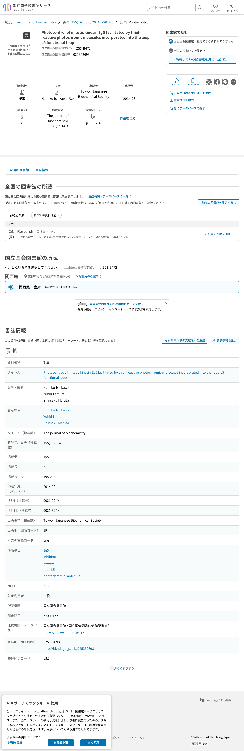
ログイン (232, 7)
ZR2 (46, 585)
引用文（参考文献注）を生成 (190, 93)
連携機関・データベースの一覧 (110, 196)
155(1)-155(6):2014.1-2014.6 (92, 22)
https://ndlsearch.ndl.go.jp (63, 632)
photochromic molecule (61, 575)
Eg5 (46, 550)
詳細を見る (128, 118)
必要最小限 (61, 742)
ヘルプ (215, 7)
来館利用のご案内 (89, 276)
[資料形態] (46, 215)
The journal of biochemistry (35, 22)
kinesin (48, 563)
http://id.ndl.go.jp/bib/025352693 (68, 648)
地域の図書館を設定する (220, 202)
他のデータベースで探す (187, 108)
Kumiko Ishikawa (56, 410)
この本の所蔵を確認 (220, 234)
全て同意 (93, 742)
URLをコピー (193, 82)
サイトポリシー (138, 738)
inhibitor (49, 556)
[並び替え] (18, 215)
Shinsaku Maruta (56, 422)
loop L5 (49, 569)
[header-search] (175, 7)
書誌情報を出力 (181, 100)
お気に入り (177, 82)
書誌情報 (41, 169)
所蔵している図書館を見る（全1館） (203, 59)
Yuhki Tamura (54, 416)
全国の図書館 (19, 169)
